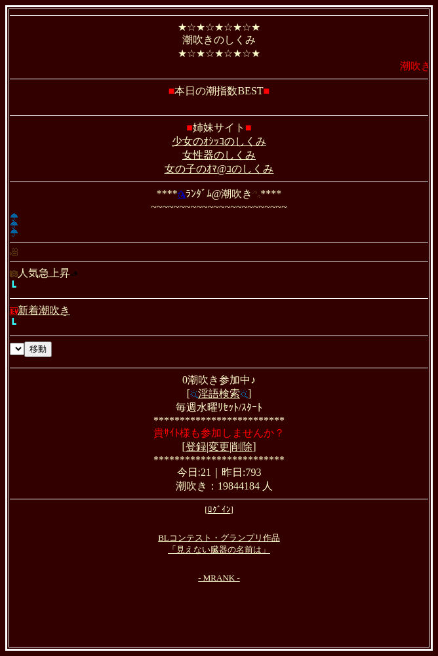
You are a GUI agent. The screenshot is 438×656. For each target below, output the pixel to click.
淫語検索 (219, 393)
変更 (219, 446)
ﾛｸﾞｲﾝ (219, 509)
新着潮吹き (40, 310)
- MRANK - (219, 578)
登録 (196, 446)
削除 (241, 446)
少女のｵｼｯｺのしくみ (219, 141)
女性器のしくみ (219, 155)
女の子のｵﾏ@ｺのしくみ (219, 168)
